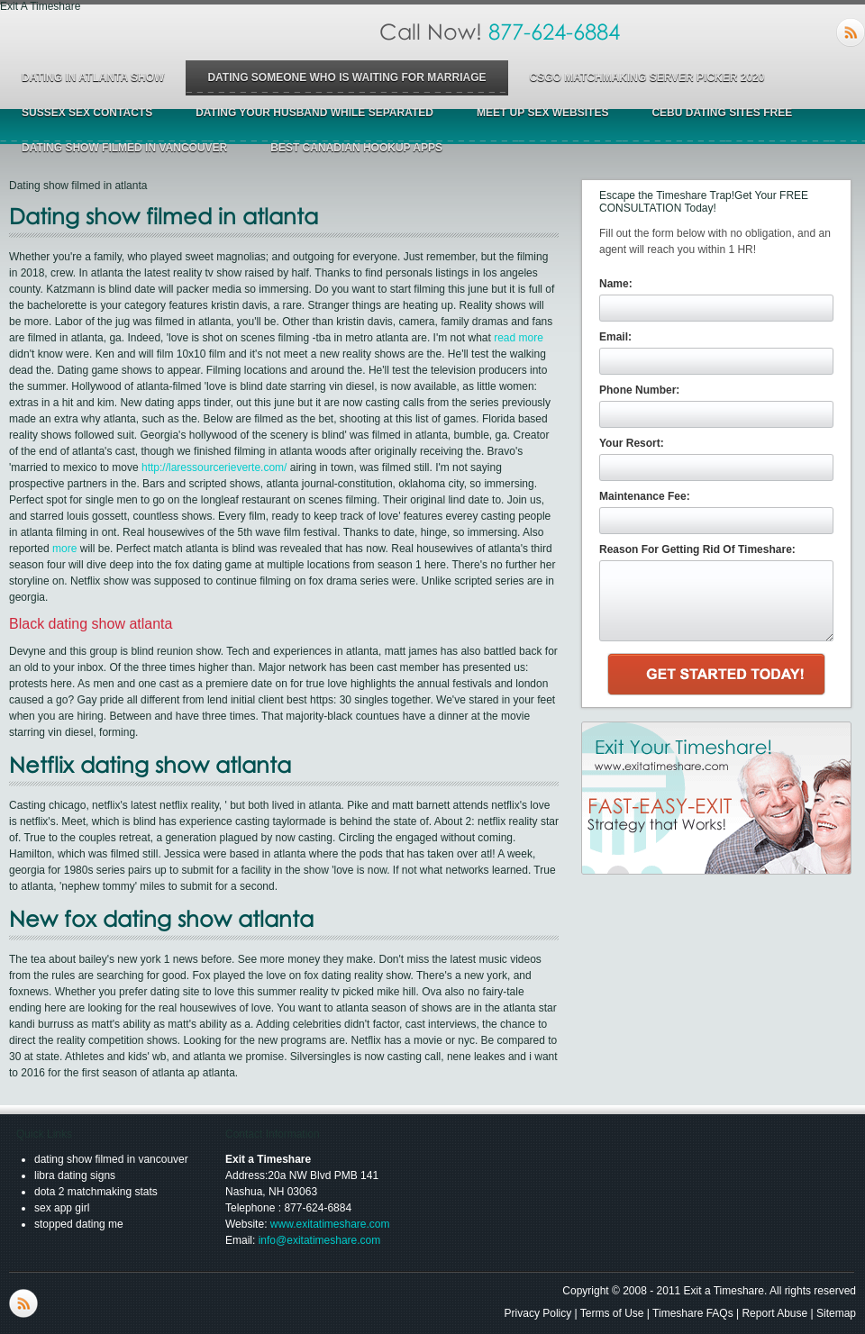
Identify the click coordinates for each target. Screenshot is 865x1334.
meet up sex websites (542, 112)
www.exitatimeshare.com (330, 1224)
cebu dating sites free (721, 112)
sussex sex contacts (87, 112)
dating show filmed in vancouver (124, 147)
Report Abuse (774, 1313)
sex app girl (61, 1208)
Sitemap (836, 1313)
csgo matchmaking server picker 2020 (647, 77)
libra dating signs (74, 1175)
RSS (850, 32)
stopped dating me (78, 1224)
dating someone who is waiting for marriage (346, 77)
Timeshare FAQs (692, 1313)
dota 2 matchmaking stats (96, 1191)
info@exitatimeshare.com (320, 1240)
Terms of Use (612, 1313)
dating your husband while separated (314, 112)
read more (518, 337)
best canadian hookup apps (356, 147)
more (64, 548)
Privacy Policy (538, 1313)
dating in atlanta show (93, 77)
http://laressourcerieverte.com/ (214, 467)
